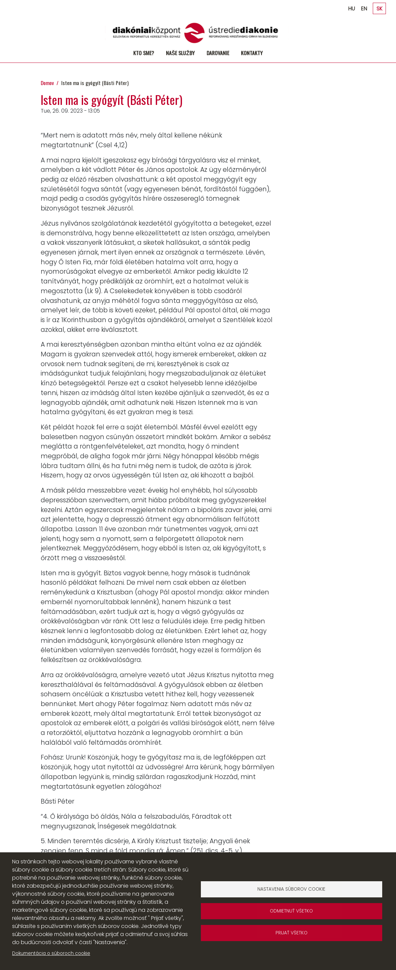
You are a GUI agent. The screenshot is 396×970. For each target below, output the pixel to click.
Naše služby (180, 53)
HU (351, 8)
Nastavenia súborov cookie (291, 889)
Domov (47, 83)
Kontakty (252, 53)
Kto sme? (143, 53)
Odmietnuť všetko (291, 911)
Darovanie (218, 53)
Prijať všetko (292, 933)
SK (379, 8)
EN (364, 8)
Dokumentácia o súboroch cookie (51, 953)
